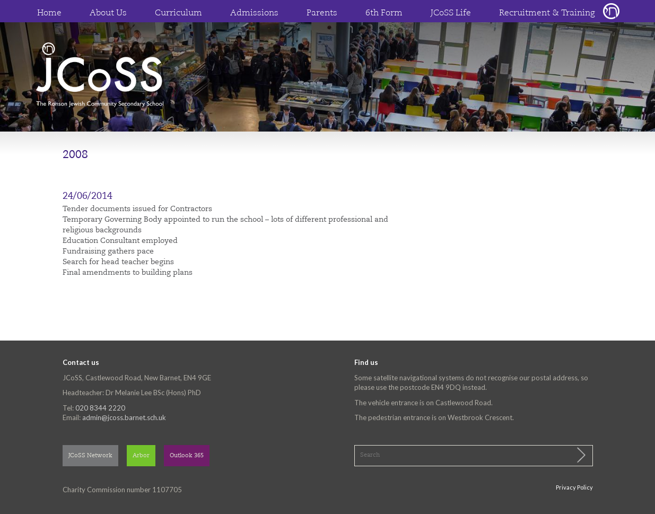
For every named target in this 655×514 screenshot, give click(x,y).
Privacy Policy (574, 487)
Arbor (141, 456)
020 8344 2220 (100, 408)
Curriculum (178, 13)
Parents (322, 13)
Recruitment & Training (547, 13)
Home (49, 13)
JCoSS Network (90, 456)
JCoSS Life (451, 13)
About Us (108, 13)
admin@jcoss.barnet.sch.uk (124, 417)
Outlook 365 (187, 456)
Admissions (254, 13)
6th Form (384, 13)
